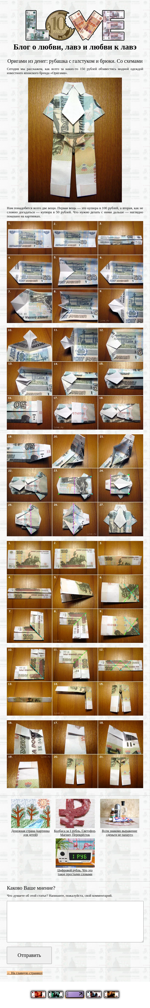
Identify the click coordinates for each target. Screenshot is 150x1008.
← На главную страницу (25, 973)
